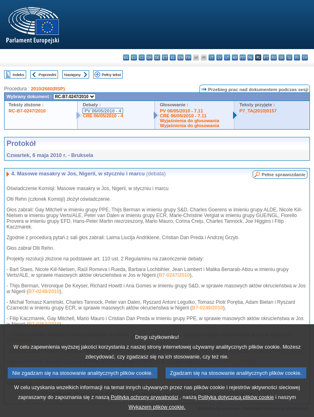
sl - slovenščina (289, 57)
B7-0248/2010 (43, 291)
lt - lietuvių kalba (227, 57)
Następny (72, 74)
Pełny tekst (111, 74)
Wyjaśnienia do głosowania (189, 120)
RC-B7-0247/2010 (27, 110)
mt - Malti (243, 57)
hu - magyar (235, 57)
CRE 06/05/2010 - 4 (103, 115)
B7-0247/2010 (174, 275)
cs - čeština (142, 57)
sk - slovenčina (281, 57)
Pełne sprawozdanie (283, 174)
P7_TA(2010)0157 (257, 110)
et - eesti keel (165, 57)
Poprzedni (47, 74)
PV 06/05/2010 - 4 (102, 110)
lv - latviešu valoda (219, 57)
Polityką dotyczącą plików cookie (236, 405)
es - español (134, 57)
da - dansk (149, 57)
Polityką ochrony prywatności (144, 405)
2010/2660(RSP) (48, 88)
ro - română (274, 57)
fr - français (188, 57)
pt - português (266, 57)
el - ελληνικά (173, 57)
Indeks (18, 74)
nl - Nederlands (250, 57)
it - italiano (212, 57)
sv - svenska (305, 57)
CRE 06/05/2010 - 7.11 (183, 115)
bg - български (126, 57)
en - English (180, 57)
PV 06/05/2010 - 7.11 (181, 110)
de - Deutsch (157, 57)
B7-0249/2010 (207, 308)
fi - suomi (297, 57)
